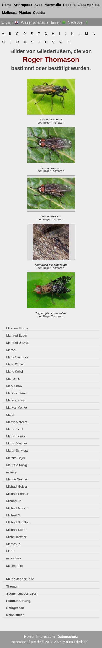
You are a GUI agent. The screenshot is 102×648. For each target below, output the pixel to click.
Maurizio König (16, 465)
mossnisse (13, 558)
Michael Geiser (16, 486)
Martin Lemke (15, 436)
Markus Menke (16, 407)
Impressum (45, 636)
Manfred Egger (16, 335)
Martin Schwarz (17, 450)
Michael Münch (16, 508)
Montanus (13, 544)
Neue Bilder (15, 615)
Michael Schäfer (17, 522)
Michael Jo (13, 501)
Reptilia (69, 5)
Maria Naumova (17, 357)
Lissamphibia (88, 5)
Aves (38, 5)
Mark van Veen (16, 393)
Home (6, 5)
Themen (12, 586)
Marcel (11, 350)
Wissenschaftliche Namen (43, 22)
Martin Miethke (16, 443)
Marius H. (13, 378)
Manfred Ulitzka (17, 342)
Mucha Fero (14, 566)
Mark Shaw (14, 386)
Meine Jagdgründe (20, 579)
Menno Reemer (17, 479)
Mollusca (9, 13)
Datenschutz (67, 636)
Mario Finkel (14, 364)
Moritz (10, 551)
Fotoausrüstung (18, 601)
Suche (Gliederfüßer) (21, 593)
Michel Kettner (16, 537)
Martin (10, 414)
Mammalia (52, 5)
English (9, 22)
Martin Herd (14, 429)
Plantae (25, 13)
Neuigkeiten (15, 608)
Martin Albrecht (16, 422)
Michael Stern (16, 530)
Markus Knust (16, 400)
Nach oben (78, 22)
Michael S (13, 515)
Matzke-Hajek (16, 458)
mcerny (11, 472)
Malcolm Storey (17, 328)
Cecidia (39, 13)
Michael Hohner (17, 494)
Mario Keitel (14, 371)
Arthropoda (23, 5)
